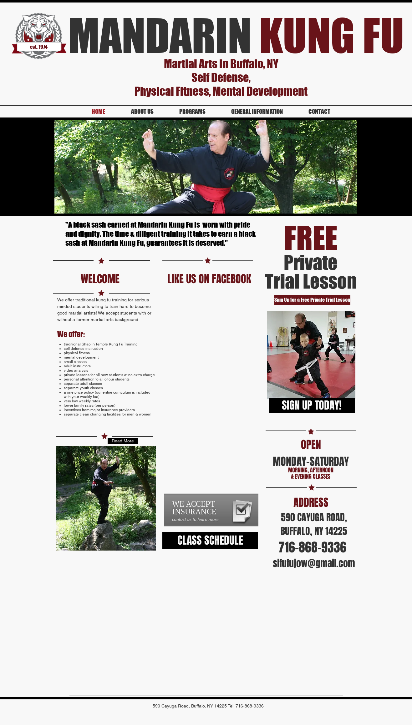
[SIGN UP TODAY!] (312, 405)
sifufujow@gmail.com (314, 563)
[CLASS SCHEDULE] (210, 540)
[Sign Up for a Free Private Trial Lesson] (312, 300)
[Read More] (123, 441)
